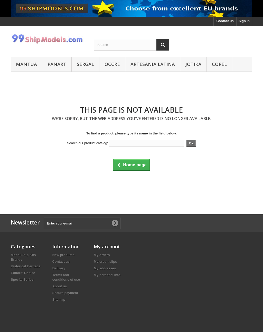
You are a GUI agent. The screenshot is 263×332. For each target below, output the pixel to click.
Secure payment (65, 293)
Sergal (85, 64)
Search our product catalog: (87, 143)
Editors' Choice (23, 273)
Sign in (244, 21)
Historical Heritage (25, 266)
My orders (102, 255)
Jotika (193, 64)
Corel (219, 64)
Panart (57, 64)
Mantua (26, 64)
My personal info (107, 275)
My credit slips (105, 261)
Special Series (22, 279)
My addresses (105, 268)
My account (107, 246)
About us (59, 286)
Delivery (58, 268)
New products (63, 255)
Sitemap (58, 299)
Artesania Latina (152, 64)
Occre (112, 64)
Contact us (224, 21)
